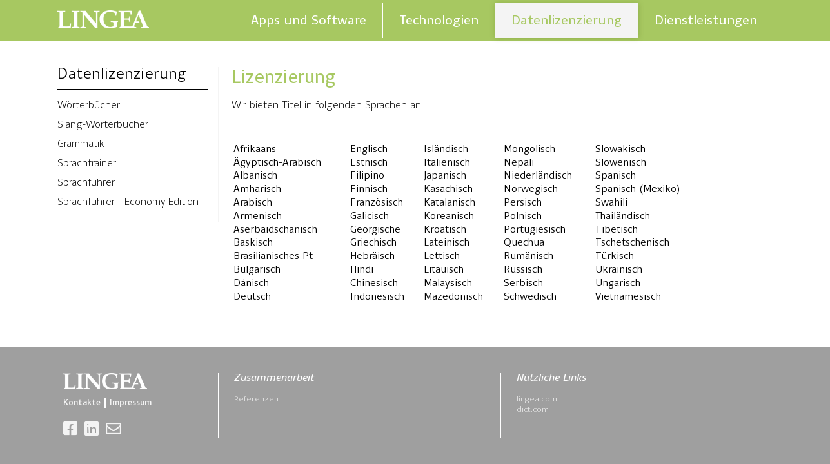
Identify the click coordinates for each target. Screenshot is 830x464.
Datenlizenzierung (566, 20)
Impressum (131, 403)
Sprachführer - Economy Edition (128, 202)
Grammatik (80, 144)
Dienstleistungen (706, 20)
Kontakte (82, 403)
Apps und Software (308, 20)
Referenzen (256, 399)
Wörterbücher (88, 106)
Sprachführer (86, 183)
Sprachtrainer (86, 164)
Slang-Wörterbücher (102, 125)
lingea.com (537, 399)
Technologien (439, 20)
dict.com (533, 409)
